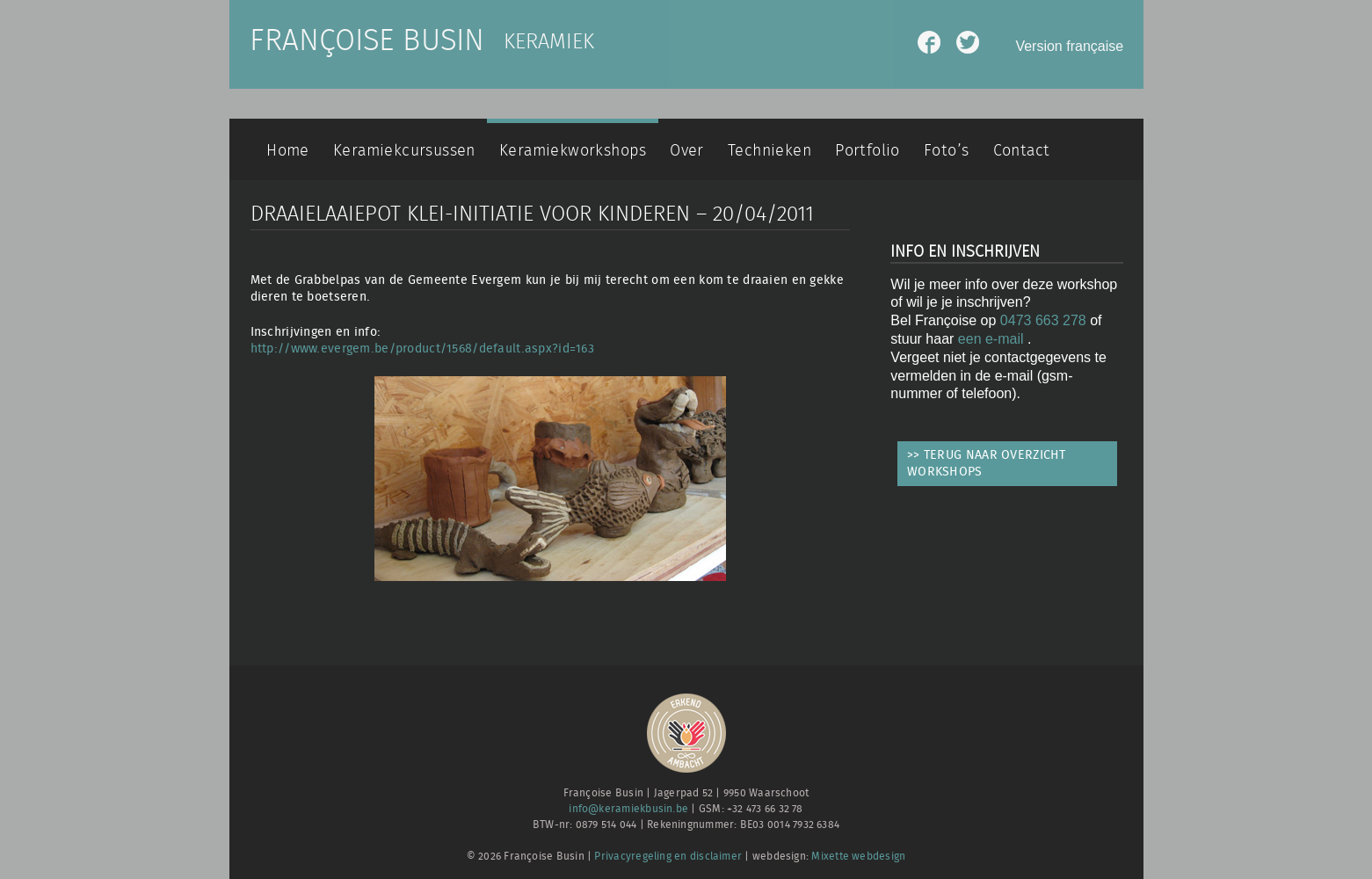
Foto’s (946, 150)
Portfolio (867, 150)
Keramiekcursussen (404, 150)
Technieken (769, 150)
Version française (1069, 46)
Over (687, 150)
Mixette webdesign (858, 856)
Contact (1021, 150)
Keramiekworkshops (572, 150)
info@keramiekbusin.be (628, 809)
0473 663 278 (1043, 320)
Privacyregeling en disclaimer (668, 856)
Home (287, 150)
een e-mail (992, 338)
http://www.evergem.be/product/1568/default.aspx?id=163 (422, 348)
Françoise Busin (367, 41)
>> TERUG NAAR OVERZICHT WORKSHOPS (986, 463)
